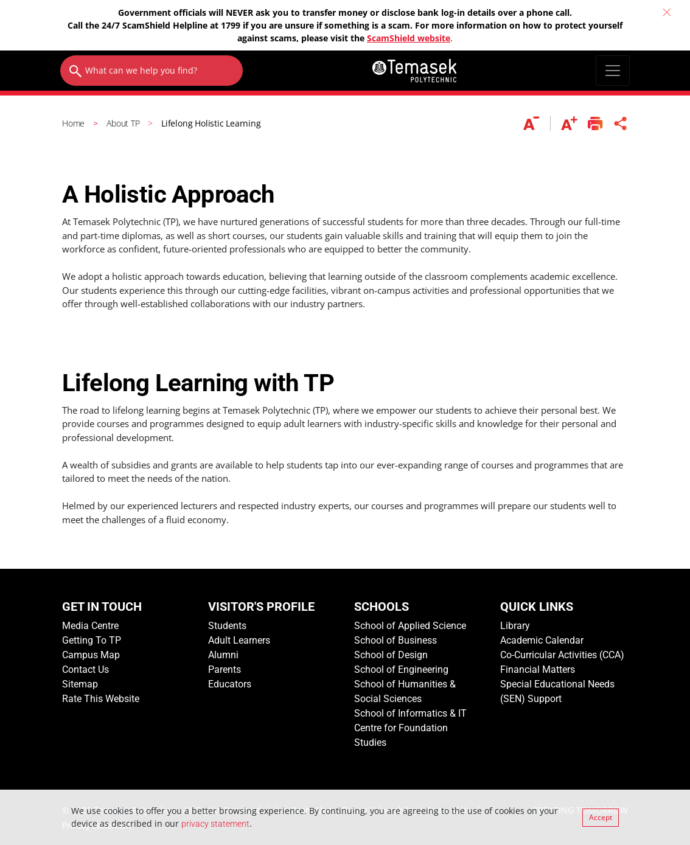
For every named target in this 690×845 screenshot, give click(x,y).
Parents (224, 669)
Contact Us (85, 669)
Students (227, 625)
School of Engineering (401, 669)
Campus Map (91, 655)
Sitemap (80, 684)
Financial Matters (537, 669)
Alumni (223, 655)
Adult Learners (239, 640)
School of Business (395, 640)
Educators (229, 684)
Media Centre (90, 625)
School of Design (391, 655)
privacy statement (215, 824)
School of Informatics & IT (410, 713)
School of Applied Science (410, 625)
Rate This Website (100, 698)
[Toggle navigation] (613, 70)
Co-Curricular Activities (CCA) (562, 655)
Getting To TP (91, 640)
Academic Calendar (542, 640)
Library (515, 625)
